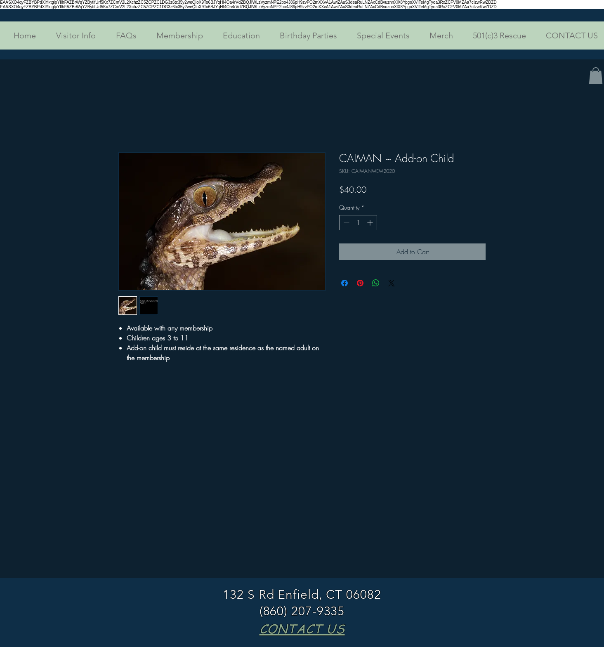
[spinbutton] (358, 222)
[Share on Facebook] (344, 283)
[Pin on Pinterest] (360, 283)
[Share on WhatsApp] (376, 283)
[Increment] (371, 222)
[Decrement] (345, 222)
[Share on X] (391, 283)
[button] (72, 35)
